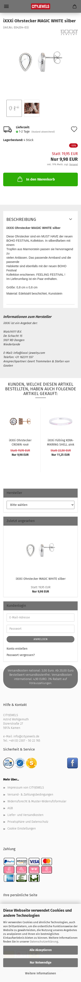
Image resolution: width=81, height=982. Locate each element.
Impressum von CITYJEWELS (25, 787)
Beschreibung (21, 219)
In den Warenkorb (36, 179)
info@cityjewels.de (26, 736)
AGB (10, 808)
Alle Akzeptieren (41, 950)
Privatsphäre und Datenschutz (27, 822)
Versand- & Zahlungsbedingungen (30, 794)
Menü (6, 6)
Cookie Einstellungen (21, 828)
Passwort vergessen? (21, 655)
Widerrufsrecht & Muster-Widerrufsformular (36, 801)
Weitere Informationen (40, 973)
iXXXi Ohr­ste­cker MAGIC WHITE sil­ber (40, 579)
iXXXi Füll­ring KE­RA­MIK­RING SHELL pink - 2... (60, 442)
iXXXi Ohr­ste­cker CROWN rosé (20, 442)
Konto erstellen (17, 648)
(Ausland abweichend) (43, 131)
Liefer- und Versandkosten (25, 815)
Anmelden (41, 639)
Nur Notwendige (40, 962)
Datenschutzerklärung (44, 941)
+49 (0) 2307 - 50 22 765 (24, 740)
